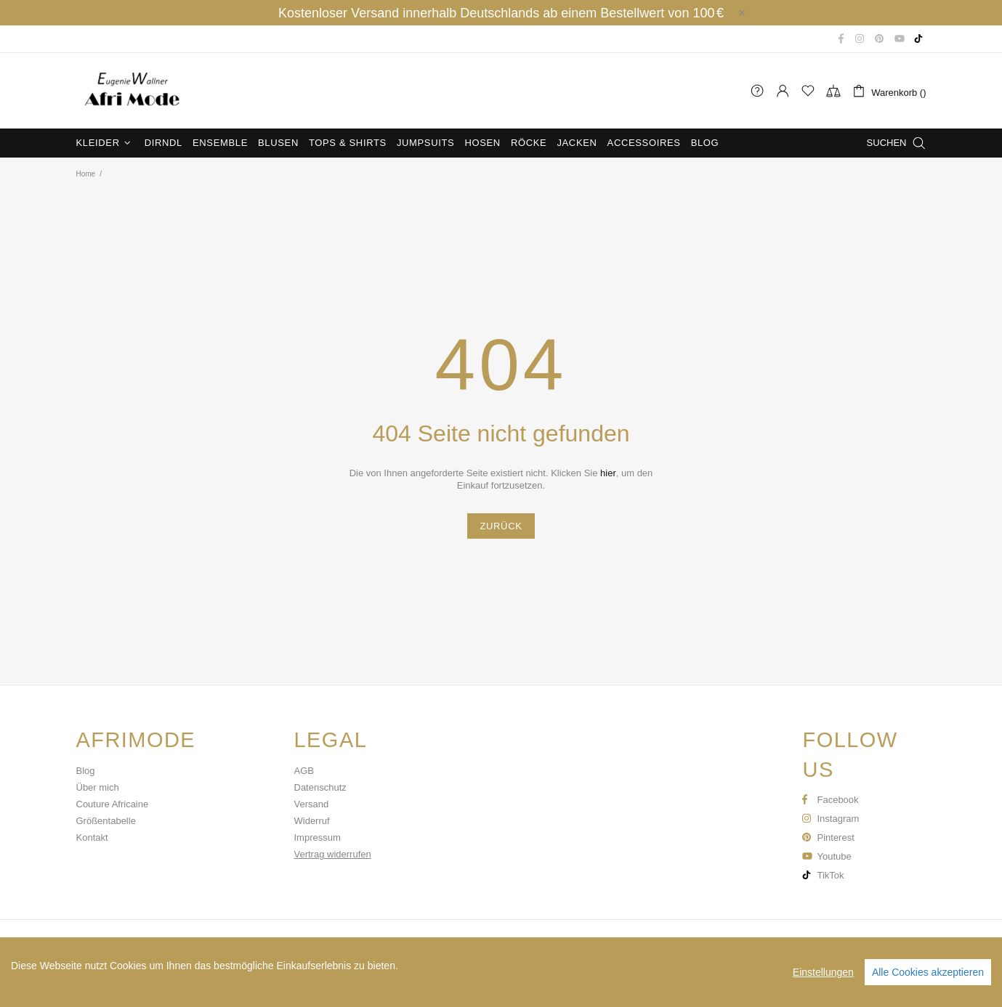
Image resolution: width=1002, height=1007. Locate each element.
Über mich (97, 787)
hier (608, 473)
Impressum (317, 837)
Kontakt (92, 837)
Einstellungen (823, 972)
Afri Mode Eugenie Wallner (130, 90)
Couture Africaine (112, 804)
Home (86, 174)
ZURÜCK (501, 526)
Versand (311, 804)
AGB (304, 770)
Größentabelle (106, 820)
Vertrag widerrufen (332, 854)
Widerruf (312, 820)
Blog (85, 770)
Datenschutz (320, 787)
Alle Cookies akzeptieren (928, 972)
